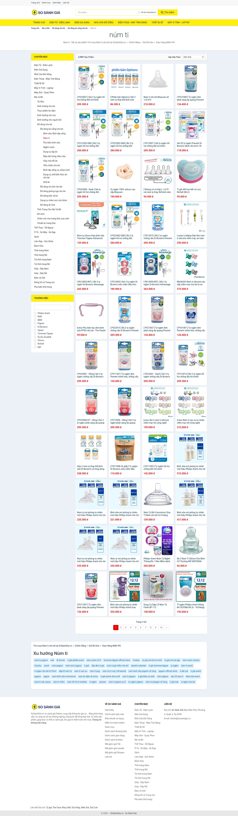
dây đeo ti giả (98, 665)
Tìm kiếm (167, 12)
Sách (36, 237)
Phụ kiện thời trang (43, 287)
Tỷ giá (49, 807)
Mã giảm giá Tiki (113, 744)
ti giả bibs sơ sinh (146, 676)
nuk (52, 660)
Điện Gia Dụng (82, 22)
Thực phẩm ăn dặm (46, 110)
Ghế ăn (46, 182)
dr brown (61, 660)
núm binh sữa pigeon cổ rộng (142, 671)
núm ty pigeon (41, 660)
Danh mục (46, 3)
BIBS (38, 320)
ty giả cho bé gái (172, 660)
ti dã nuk (184, 671)
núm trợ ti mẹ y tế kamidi (114, 671)
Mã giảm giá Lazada (114, 748)
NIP (37, 347)
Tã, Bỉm (40, 101)
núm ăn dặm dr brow (88, 676)
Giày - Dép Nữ (40, 273)
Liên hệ (66, 3)
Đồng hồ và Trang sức (44, 282)
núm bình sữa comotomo (64, 676)
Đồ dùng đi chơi (47, 205)
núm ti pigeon (128, 676)
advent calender (138, 665)
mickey (136, 660)
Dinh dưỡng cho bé (46, 106)
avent (46, 665)
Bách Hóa (38, 246)
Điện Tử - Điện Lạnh (59, 22)
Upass (39, 330)
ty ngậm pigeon (135, 682)
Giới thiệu (57, 3)
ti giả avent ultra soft (110, 676)
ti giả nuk (174, 682)
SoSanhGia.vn (116, 813)
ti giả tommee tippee (158, 665)
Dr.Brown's (41, 327)
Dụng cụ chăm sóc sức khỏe (53, 200)
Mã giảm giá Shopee (114, 752)
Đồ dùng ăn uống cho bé (78, 28)
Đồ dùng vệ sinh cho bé (51, 186)
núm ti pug (95, 671)
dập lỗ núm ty (65, 671)
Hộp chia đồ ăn (50, 161)
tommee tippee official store (117, 660)
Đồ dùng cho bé (58, 28)
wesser (102, 682)
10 (161, 627)
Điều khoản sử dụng (114, 718)
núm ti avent (187, 665)
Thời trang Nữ (40, 255)
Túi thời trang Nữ (42, 264)
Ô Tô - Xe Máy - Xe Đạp (44, 232)
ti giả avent (196, 671)
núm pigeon (162, 676)
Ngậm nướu (48, 147)
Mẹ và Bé (45, 28)
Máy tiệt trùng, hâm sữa (54, 156)
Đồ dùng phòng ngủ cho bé (53, 191)
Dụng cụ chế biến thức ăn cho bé (55, 176)
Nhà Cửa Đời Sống (103, 22)
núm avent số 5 (94, 660)
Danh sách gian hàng (115, 735)
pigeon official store (168, 671)
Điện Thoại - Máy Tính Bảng (132, 22)
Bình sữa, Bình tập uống (54, 133)
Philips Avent (42, 313)
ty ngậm (174, 665)
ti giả (86, 665)
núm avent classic (191, 660)
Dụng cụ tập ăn (50, 152)
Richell (39, 343)
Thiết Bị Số (157, 22)
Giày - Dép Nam (41, 268)
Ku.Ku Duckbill (42, 337)
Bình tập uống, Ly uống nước (56, 170)
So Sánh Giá (130, 813)
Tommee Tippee (43, 333)
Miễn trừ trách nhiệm (115, 723)
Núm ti (46, 138)
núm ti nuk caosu (42, 682)
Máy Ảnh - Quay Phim (44, 92)
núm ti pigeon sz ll (117, 682)
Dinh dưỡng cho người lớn (49, 120)
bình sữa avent (193, 676)
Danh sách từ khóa (114, 740)
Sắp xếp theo (174, 57)
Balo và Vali (39, 278)
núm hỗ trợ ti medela (77, 682)
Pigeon (39, 323)
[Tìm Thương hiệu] (52, 307)
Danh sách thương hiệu (116, 731)
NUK (38, 316)
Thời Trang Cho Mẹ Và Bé (49, 209)
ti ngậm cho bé (188, 682)
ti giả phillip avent (76, 660)
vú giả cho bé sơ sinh (152, 660)
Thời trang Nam (41, 250)
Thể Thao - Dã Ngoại (43, 227)
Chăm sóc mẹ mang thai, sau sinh (53, 218)
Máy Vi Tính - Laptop (178, 22)
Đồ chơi (40, 214)
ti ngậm (93, 682)
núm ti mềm (59, 682)
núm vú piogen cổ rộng (156, 682)
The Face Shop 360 (62, 807)
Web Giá (85, 807)
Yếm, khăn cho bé (51, 165)
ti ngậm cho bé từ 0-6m (45, 671)
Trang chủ (35, 3)
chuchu (37, 665)
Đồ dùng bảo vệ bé (49, 196)
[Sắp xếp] (193, 57)
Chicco (39, 340)
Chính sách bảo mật (114, 714)
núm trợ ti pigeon (74, 665)
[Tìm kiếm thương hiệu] (106, 12)
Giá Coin (94, 807)
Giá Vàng (76, 807)
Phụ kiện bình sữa (51, 142)
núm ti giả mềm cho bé (117, 665)
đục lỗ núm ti (177, 676)
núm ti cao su (80, 671)
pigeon (37, 676)
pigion (46, 676)
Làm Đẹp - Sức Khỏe (43, 241)
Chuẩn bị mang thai (46, 223)
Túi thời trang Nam (43, 259)
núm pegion (57, 665)
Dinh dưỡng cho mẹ (46, 115)
